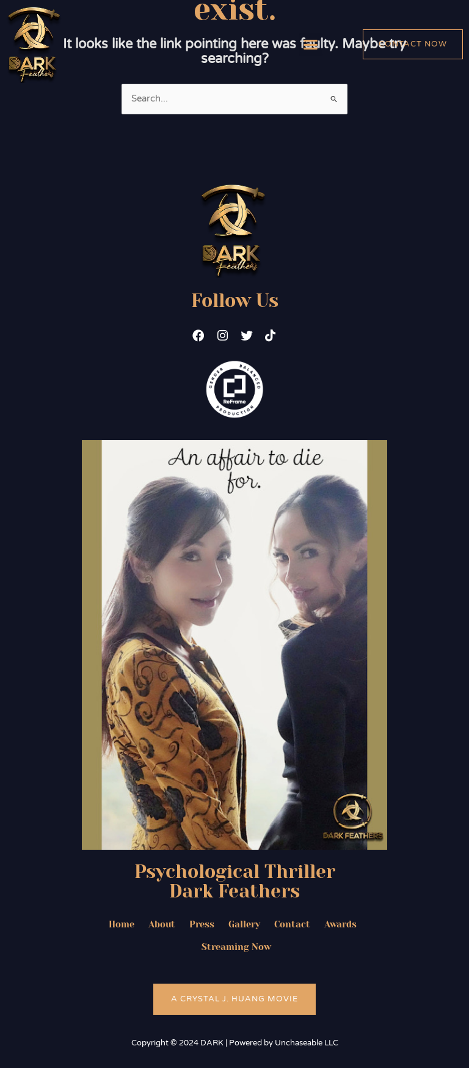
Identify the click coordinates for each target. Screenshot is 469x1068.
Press (201, 925)
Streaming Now (237, 948)
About (160, 925)
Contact (293, 925)
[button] (310, 44)
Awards (341, 925)
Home (120, 925)
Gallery (244, 925)
